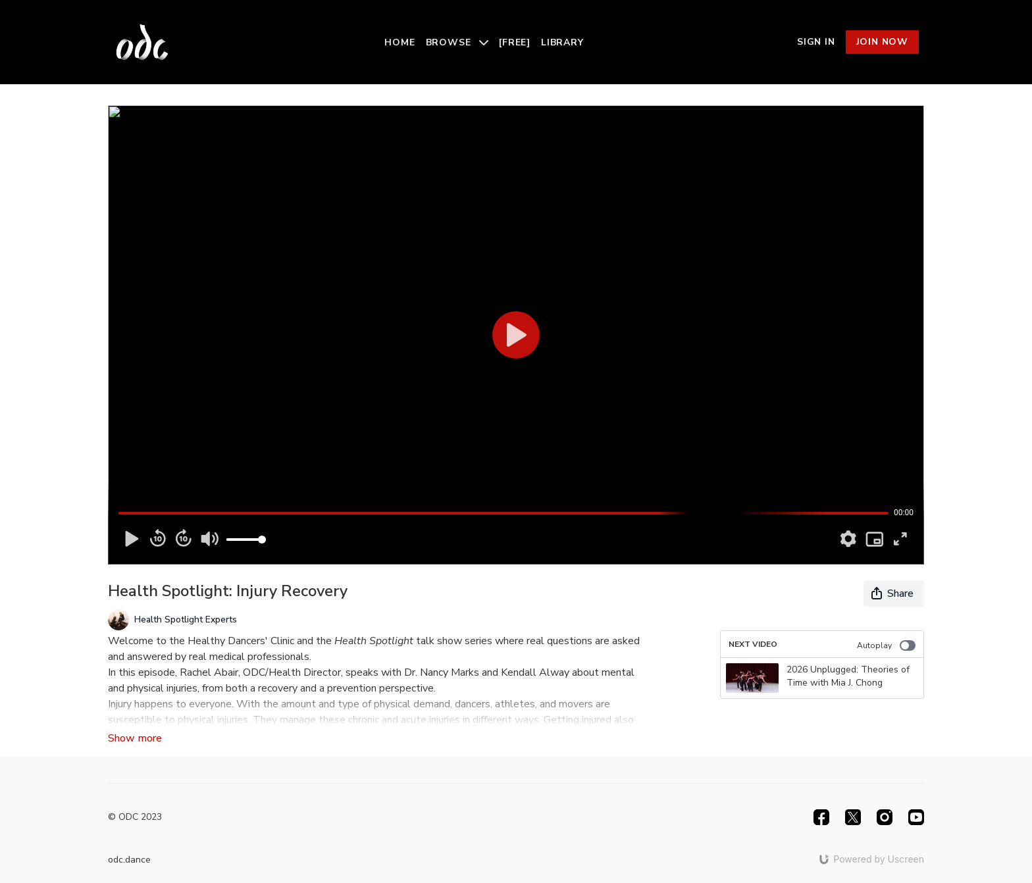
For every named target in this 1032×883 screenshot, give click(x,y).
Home (399, 42)
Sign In (816, 42)
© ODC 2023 (135, 817)
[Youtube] (916, 817)
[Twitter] (853, 817)
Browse (457, 42)
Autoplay (886, 645)
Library (562, 42)
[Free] (514, 42)
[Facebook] (821, 817)
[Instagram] (884, 817)
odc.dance (129, 859)
